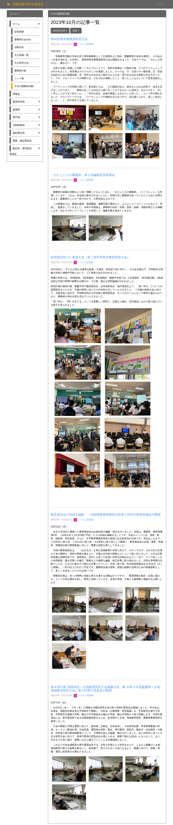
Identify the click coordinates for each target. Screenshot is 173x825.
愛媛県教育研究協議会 (28, 4)
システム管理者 (83, 44)
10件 (75, 30)
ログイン (161, 4)
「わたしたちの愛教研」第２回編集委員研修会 (83, 175)
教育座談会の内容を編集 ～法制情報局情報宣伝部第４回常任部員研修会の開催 (106, 514)
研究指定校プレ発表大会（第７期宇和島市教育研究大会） (90, 257)
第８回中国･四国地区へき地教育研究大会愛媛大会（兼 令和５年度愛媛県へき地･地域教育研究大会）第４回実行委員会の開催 (106, 688)
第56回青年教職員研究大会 (69, 39)
